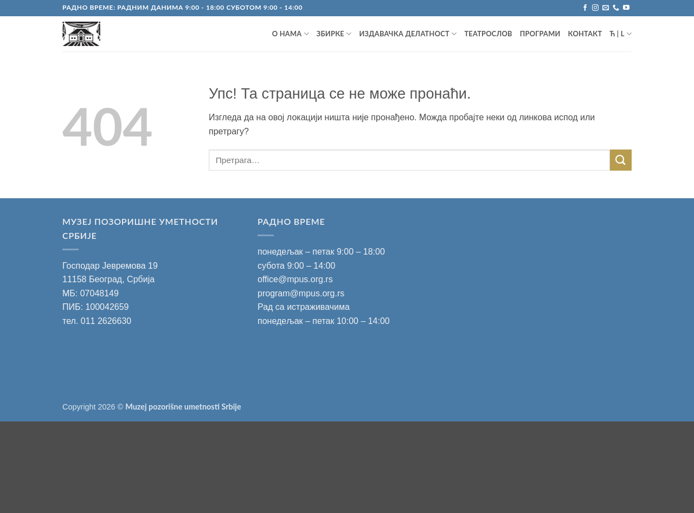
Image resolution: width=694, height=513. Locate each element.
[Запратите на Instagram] (595, 8)
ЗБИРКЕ (334, 34)
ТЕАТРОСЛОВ (488, 33)
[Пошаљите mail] (605, 8)
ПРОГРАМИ (540, 33)
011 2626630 (106, 321)
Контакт (585, 33)
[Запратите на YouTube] (626, 8)
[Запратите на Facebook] (585, 8)
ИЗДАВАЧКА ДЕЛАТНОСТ (408, 34)
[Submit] (621, 160)
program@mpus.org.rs (301, 293)
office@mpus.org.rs (295, 279)
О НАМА (290, 34)
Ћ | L (620, 34)
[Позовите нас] (616, 8)
